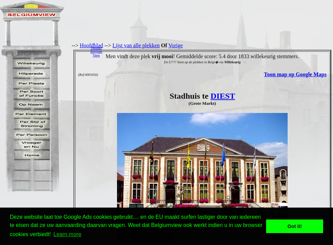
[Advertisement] (219, 51)
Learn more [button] (68, 234)
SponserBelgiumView (96, 51)
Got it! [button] (295, 226)
